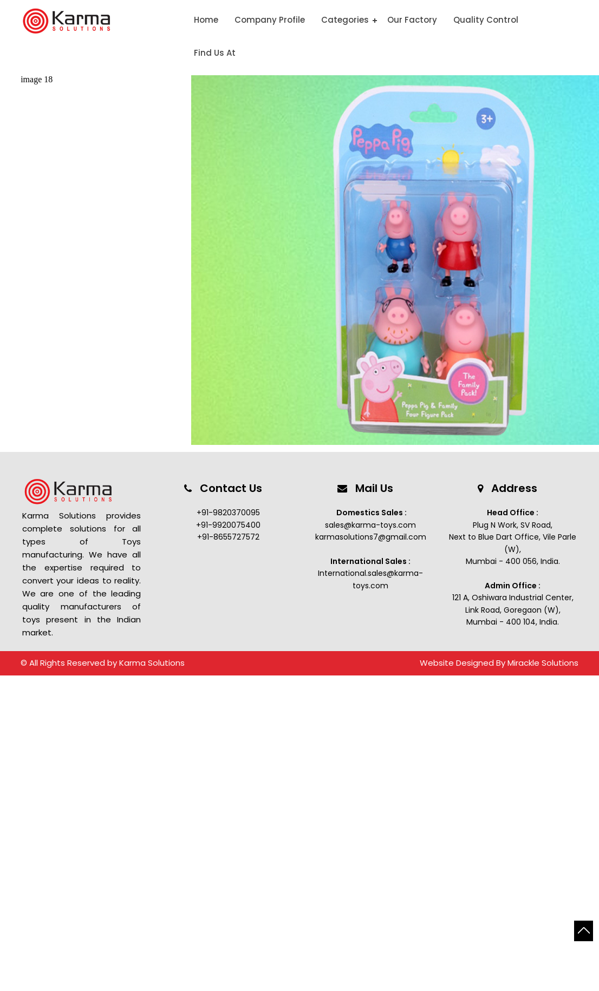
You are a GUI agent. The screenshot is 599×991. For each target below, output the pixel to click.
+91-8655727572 (228, 536)
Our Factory (412, 19)
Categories (345, 19)
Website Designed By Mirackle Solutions (499, 662)
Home (206, 19)
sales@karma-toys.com (370, 525)
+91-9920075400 (228, 525)
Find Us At (215, 52)
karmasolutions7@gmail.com (370, 536)
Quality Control (485, 19)
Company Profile (270, 19)
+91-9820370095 (228, 512)
